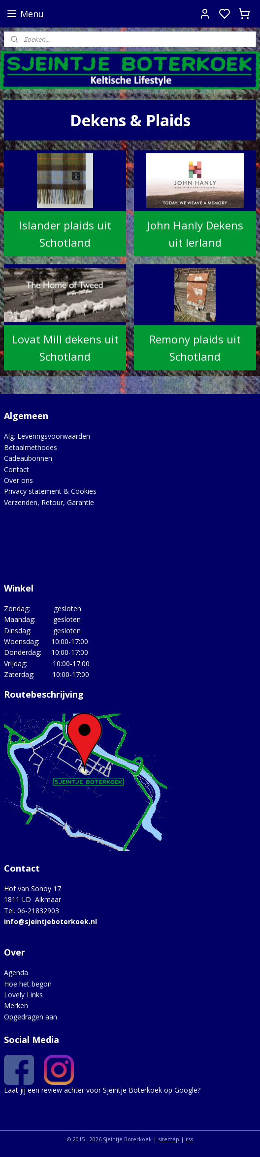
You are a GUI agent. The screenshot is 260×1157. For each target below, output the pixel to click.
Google (185, 1090)
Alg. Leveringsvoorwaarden (47, 436)
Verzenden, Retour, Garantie (49, 502)
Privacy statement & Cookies (50, 491)
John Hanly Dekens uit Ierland (195, 234)
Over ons (18, 480)
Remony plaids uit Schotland (195, 348)
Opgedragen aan (30, 1016)
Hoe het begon (28, 983)
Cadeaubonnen (28, 458)
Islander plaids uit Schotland (65, 234)
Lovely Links (23, 994)
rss (189, 1139)
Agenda (16, 972)
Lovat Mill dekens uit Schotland (65, 348)
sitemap (168, 1139)
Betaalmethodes (30, 447)
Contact (16, 469)
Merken (16, 1005)
